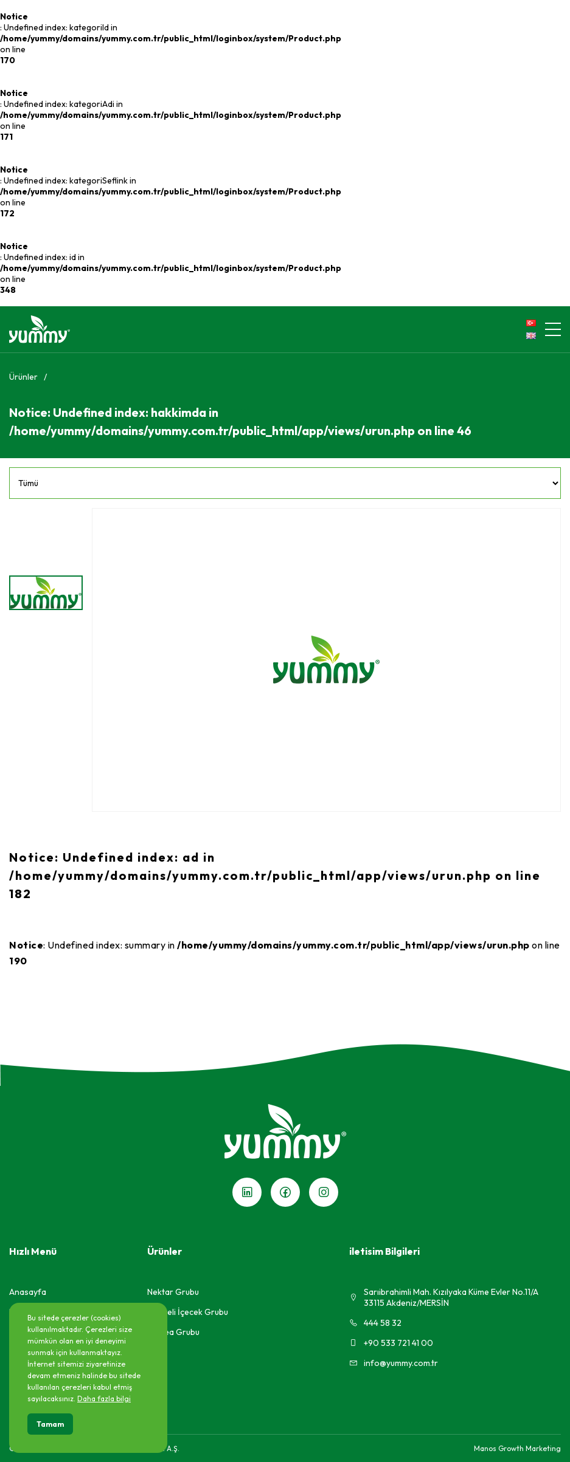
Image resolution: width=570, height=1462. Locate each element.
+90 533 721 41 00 (391, 1342)
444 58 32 (375, 1322)
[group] (326, 660)
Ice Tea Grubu (173, 1331)
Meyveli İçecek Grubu (187, 1311)
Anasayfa (27, 1291)
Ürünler (23, 376)
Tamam (50, 1424)
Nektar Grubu (173, 1291)
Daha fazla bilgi (104, 1398)
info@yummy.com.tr (393, 1362)
